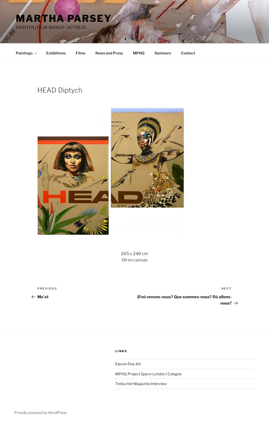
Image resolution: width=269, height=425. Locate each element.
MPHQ (138, 53)
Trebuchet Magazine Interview (141, 383)
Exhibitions (56, 53)
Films (80, 53)
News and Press (109, 53)
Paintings (27, 53)
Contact (188, 53)
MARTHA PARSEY (64, 18)
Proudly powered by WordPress (40, 412)
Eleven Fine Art (128, 364)
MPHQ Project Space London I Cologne (148, 374)
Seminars (162, 53)
